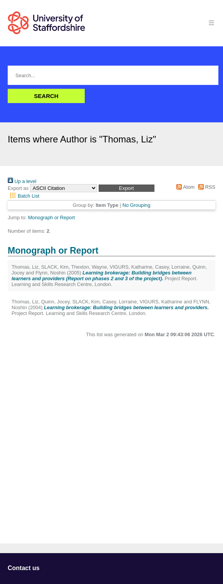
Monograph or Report (51, 217)
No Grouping (136, 205)
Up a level (22, 181)
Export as (18, 188)
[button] (126, 188)
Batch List (23, 196)
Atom (184, 187)
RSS (205, 187)
